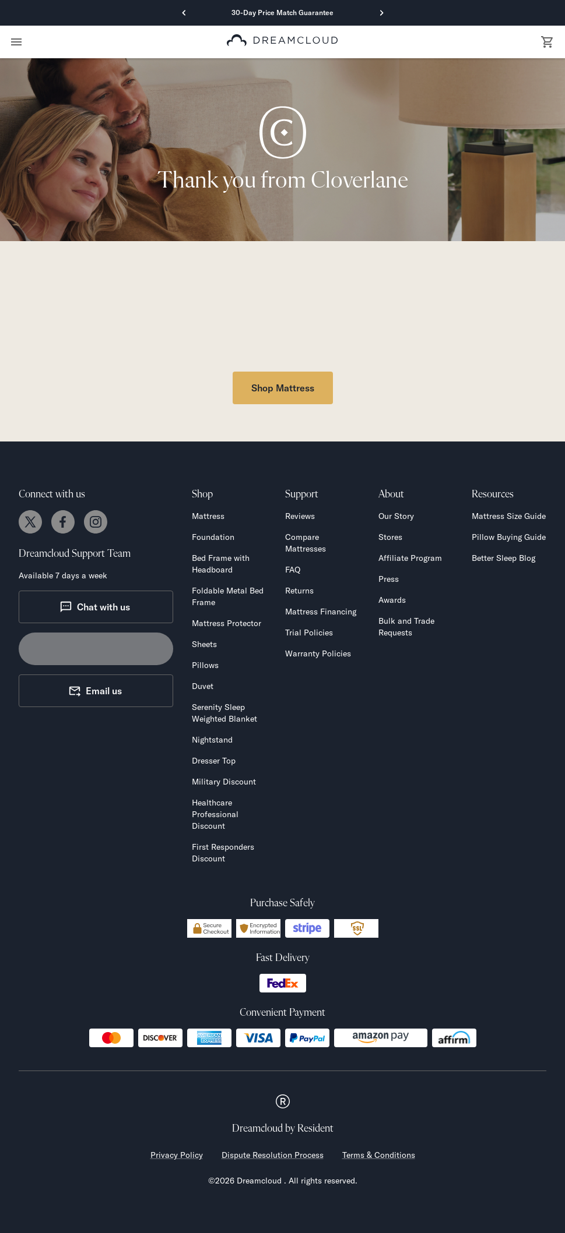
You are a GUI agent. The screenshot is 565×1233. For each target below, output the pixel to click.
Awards (392, 600)
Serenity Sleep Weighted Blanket (224, 713)
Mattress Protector (226, 623)
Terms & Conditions (378, 1155)
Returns (299, 590)
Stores (390, 537)
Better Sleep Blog (503, 558)
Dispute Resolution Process (273, 1155)
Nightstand (212, 739)
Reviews (300, 516)
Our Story (396, 516)
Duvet (202, 686)
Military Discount (224, 781)
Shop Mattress (282, 388)
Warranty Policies (318, 653)
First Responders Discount (223, 853)
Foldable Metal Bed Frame (228, 596)
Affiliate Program (410, 558)
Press (388, 579)
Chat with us (94, 606)
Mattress (208, 516)
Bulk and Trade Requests (406, 627)
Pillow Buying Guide (509, 537)
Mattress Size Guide (509, 516)
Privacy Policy (176, 1155)
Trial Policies (309, 632)
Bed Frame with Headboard (221, 564)
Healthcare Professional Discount (215, 814)
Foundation (213, 537)
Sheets (204, 644)
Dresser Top (214, 760)
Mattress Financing (320, 611)
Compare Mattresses (305, 543)
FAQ (292, 569)
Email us (95, 690)
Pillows (205, 665)
